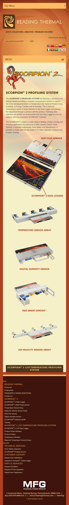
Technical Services (14, 446)
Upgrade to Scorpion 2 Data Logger (17, 461)
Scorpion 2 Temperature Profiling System (34, 368)
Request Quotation (11, 466)
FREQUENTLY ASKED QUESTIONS (17, 393)
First (4, 381)
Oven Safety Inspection (12, 449)
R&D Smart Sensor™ (34, 310)
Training (7, 422)
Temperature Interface (12, 437)
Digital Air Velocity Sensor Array (15, 411)
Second (6, 443)
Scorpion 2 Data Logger (47, 196)
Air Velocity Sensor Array (34, 349)
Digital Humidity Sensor (34, 269)
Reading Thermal (13, 384)
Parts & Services (13, 463)
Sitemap (60, 495)
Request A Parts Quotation (14, 469)
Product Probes (10, 434)
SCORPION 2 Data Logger (14, 402)
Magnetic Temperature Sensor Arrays (17, 440)
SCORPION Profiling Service (15, 452)
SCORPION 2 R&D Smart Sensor (17, 405)
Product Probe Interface (13, 431)
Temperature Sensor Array (34, 230)
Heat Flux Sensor (51, 138)
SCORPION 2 (11, 399)
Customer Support (14, 455)
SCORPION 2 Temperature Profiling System (30, 425)
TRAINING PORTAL (57, 37)
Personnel (8, 387)
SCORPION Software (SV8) (14, 419)
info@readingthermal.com (41, 495)
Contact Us (8, 396)
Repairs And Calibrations (13, 458)
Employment (8, 390)
